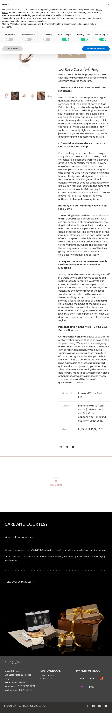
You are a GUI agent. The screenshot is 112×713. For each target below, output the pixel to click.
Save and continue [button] (96, 49)
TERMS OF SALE (47, 675)
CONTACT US (46, 678)
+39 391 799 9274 (25, 686)
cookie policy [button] (74, 15)
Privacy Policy (41, 706)
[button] (60, 447)
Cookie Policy (29, 706)
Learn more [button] (12, 49)
